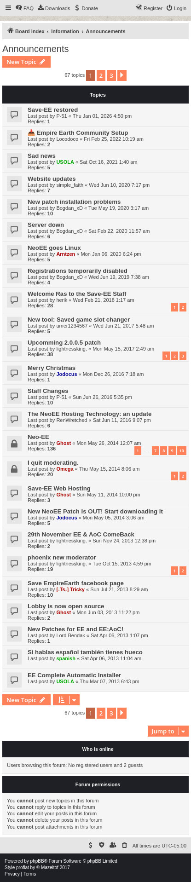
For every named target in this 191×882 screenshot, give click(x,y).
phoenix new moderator (62, 557)
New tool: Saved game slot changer (79, 319)
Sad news (42, 155)
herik (61, 300)
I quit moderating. (53, 462)
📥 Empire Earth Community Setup (78, 132)
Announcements (35, 49)
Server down (46, 224)
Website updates (52, 178)
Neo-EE (38, 436)
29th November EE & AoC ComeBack (81, 534)
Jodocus (66, 374)
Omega (64, 469)
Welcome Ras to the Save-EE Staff (77, 293)
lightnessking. (71, 349)
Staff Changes (48, 390)
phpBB (37, 861)
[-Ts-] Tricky (70, 589)
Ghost (63, 443)
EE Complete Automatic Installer (74, 675)
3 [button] (111, 75)
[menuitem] (24, 8)
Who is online (97, 749)
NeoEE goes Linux (54, 247)
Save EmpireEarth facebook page (76, 583)
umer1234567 (71, 326)
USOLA (65, 162)
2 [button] (101, 75)
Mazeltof (49, 867)
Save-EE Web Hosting (59, 488)
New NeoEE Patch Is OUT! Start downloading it (95, 511)
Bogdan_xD (69, 208)
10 (181, 451)
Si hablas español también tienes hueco (85, 652)
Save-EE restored (53, 109)
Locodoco (67, 139)
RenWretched (71, 420)
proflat (22, 867)
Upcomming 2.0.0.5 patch (64, 342)
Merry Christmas (51, 367)
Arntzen (65, 254)
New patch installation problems (74, 201)
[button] (122, 75)
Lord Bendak (70, 635)
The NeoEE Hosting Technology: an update (89, 413)
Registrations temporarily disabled (77, 270)
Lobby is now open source (66, 606)
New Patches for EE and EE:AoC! (75, 629)
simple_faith (69, 185)
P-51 (61, 116)
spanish (65, 658)
